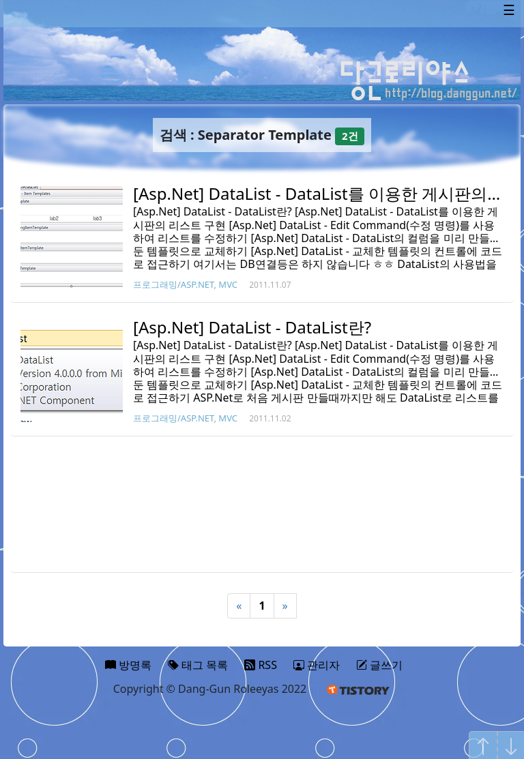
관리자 (316, 664)
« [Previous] (239, 605)
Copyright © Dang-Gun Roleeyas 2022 (210, 688)
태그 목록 (198, 664)
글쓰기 (379, 664)
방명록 (128, 664)
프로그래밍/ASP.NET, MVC (185, 284)
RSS (260, 664)
